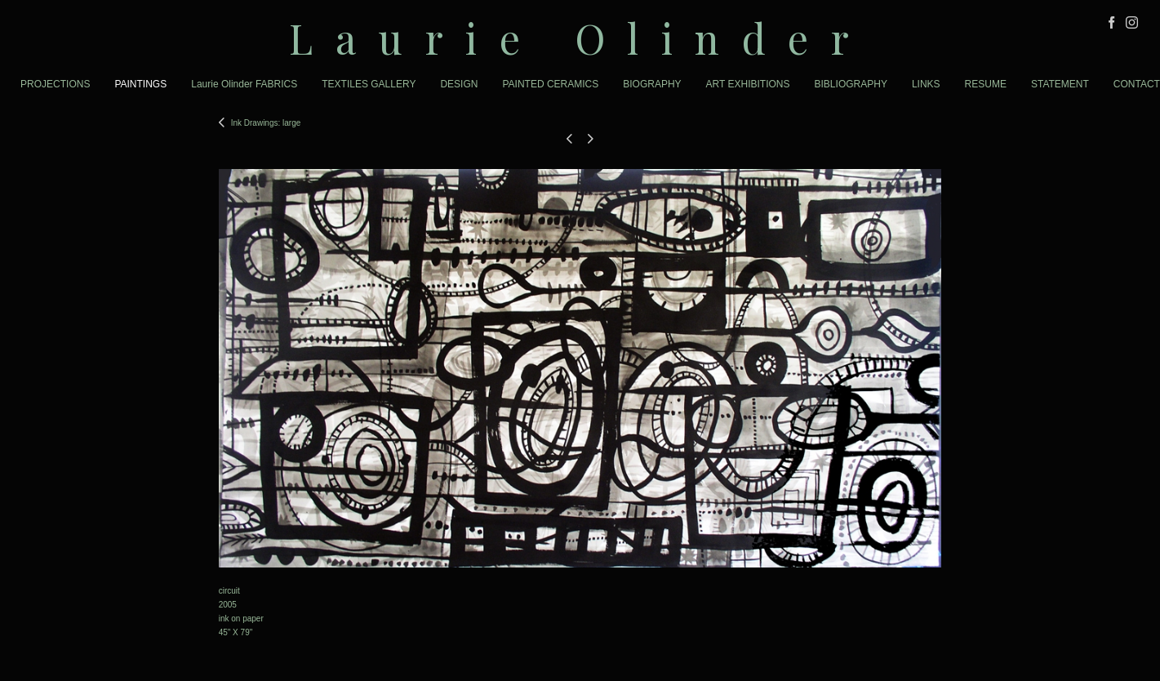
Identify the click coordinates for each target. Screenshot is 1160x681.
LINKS (926, 84)
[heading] (580, 38)
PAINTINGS (140, 84)
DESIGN (459, 84)
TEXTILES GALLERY (369, 84)
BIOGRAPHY (652, 84)
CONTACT (1136, 84)
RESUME (986, 84)
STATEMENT (1060, 84)
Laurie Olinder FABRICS (244, 84)
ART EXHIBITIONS (748, 84)
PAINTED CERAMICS (550, 84)
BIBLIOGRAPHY (851, 84)
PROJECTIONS (55, 84)
